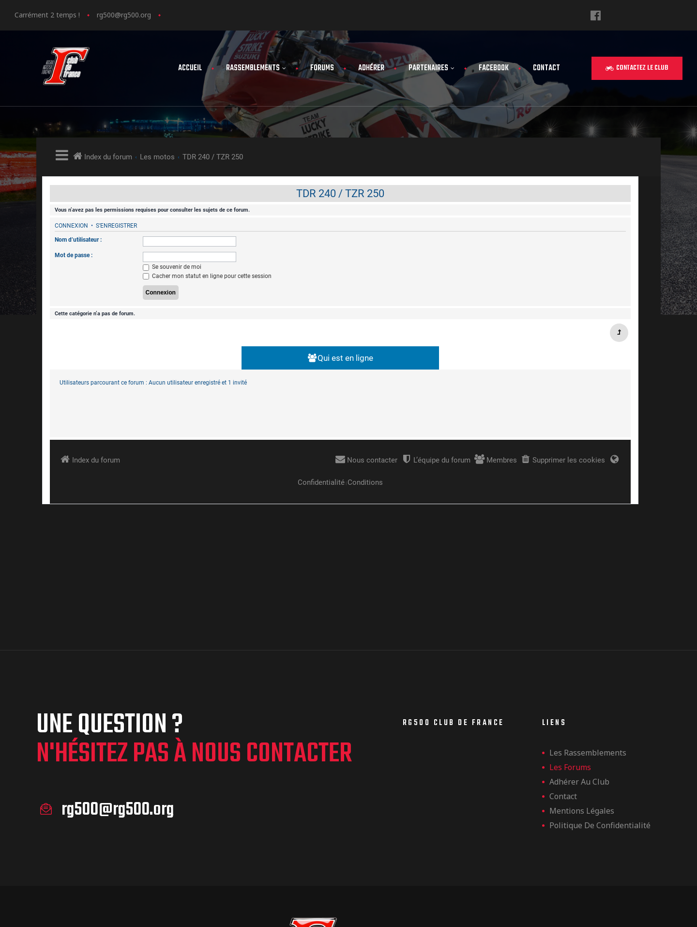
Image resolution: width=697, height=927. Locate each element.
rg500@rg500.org (124, 14)
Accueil (190, 68)
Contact (546, 68)
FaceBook (494, 68)
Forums (322, 68)
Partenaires (432, 68)
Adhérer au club (579, 708)
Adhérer (371, 68)
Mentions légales (581, 737)
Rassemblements (256, 68)
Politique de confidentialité (600, 751)
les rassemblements (587, 679)
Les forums (570, 693)
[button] (636, 68)
